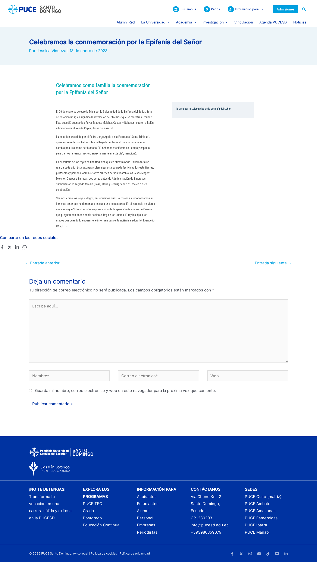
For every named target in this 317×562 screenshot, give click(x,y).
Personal (145, 518)
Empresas (146, 525)
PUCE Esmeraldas (261, 518)
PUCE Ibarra (256, 525)
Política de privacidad (135, 553)
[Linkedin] (17, 247)
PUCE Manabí (257, 532)
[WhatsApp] (24, 247)
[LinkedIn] (286, 554)
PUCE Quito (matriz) (263, 496)
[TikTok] (268, 554)
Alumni (143, 510)
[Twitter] (9, 247)
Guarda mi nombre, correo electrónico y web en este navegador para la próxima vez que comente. (125, 390)
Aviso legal (80, 553)
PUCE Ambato (257, 503)
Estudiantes (147, 503)
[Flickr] (277, 554)
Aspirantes (147, 496)
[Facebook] (2, 247)
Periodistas (147, 532)
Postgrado (92, 518)
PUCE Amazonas (260, 510)
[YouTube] (259, 554)
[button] (261, 9)
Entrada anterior (42, 263)
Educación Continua (101, 525)
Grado (88, 510)
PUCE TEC (92, 503)
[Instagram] (250, 554)
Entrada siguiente (273, 263)
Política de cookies (104, 553)
